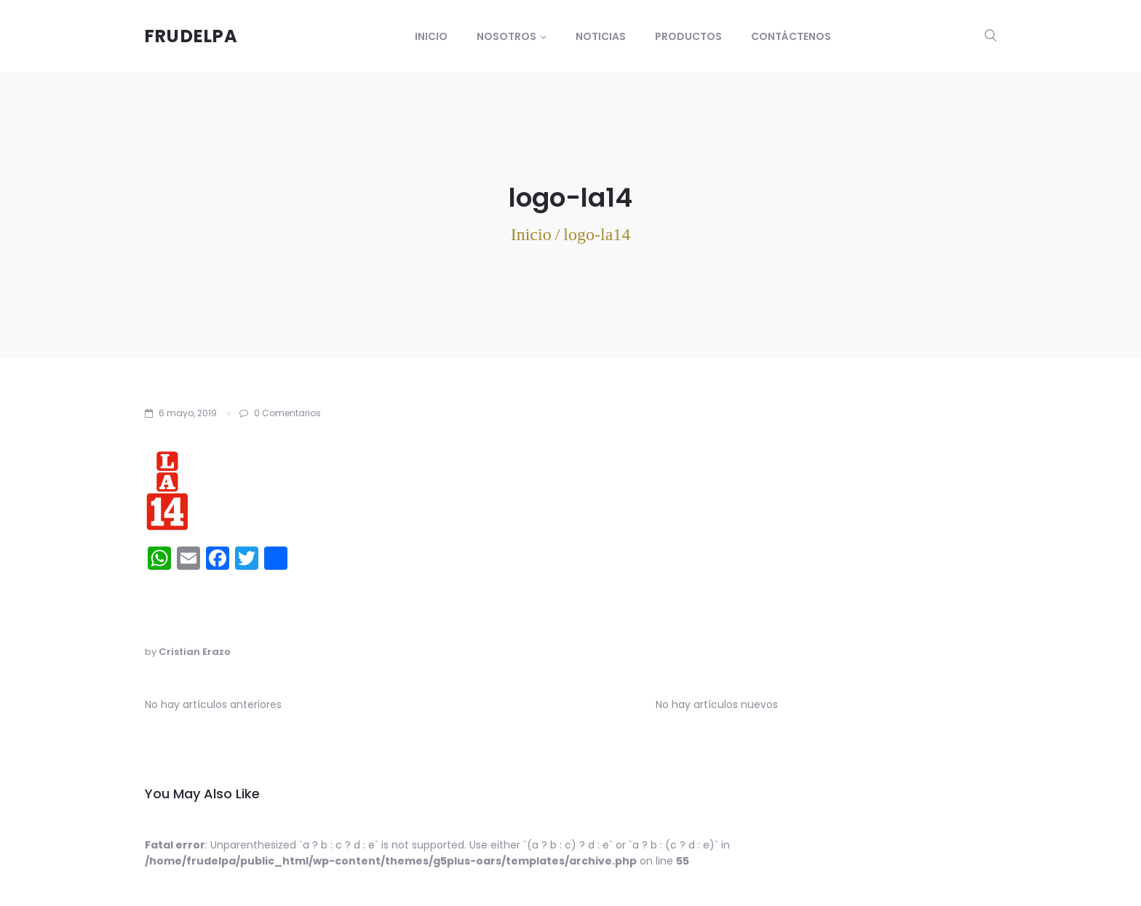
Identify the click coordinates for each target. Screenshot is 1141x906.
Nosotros (506, 36)
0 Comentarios (280, 413)
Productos (688, 36)
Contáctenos (791, 36)
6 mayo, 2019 (188, 413)
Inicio (431, 36)
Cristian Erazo (195, 652)
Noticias (601, 36)
